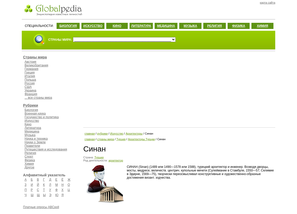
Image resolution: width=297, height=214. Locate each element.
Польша (30, 79)
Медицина (32, 131)
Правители (32, 146)
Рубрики (30, 105)
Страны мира (35, 57)
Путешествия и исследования (46, 149)
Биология (31, 110)
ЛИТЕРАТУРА (141, 26)
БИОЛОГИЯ (68, 26)
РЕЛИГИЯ (214, 26)
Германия (31, 69)
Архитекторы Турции (141, 139)
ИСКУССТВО (92, 26)
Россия (30, 83)
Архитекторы (134, 133)
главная (89, 133)
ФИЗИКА (238, 26)
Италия (30, 76)
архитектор (116, 160)
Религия (30, 153)
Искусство (32, 121)
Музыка (30, 135)
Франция (31, 94)
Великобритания (36, 65)
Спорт (29, 156)
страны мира (105, 139)
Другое (29, 167)
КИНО (117, 26)
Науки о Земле (35, 142)
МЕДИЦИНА (166, 26)
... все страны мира (38, 97)
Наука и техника (36, 138)
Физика (30, 160)
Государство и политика (42, 117)
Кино (28, 124)
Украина (30, 90)
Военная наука (35, 113)
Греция (30, 72)
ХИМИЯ (262, 26)
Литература (33, 128)
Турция (121, 139)
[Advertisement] (178, 88)
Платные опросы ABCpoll (41, 207)
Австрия (30, 62)
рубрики (102, 133)
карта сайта (267, 2)
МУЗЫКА (190, 26)
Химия (29, 164)
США (28, 87)
